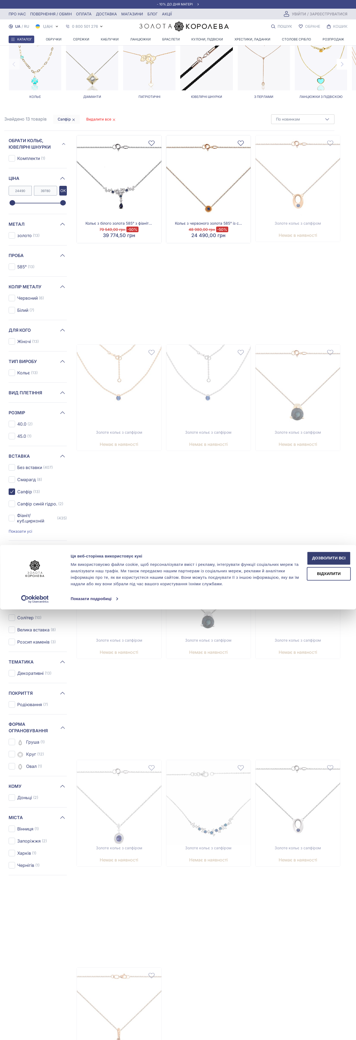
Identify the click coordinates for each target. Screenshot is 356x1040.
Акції (167, 14)
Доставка (106, 14)
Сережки (81, 39)
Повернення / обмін (51, 14)
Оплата (84, 14)
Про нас (17, 14)
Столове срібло (296, 39)
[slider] (12, 249)
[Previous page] (14, 109)
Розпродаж (333, 39)
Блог (152, 14)
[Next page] (342, 109)
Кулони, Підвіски (207, 39)
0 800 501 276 (85, 26)
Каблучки (110, 39)
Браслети (171, 39)
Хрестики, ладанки (252, 39)
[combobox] (302, 165)
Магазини (132, 14)
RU (26, 26)
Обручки (53, 39)
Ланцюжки (140, 39)
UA (17, 26)
